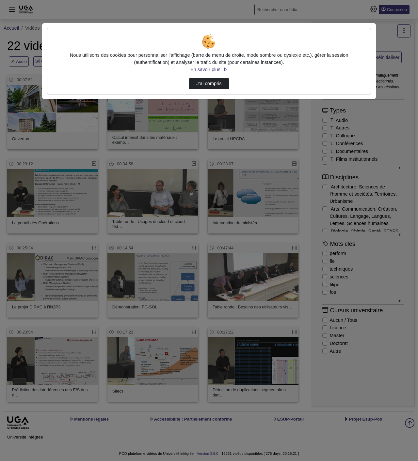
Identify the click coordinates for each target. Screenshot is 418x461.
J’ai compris (208, 83)
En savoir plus (209, 69)
